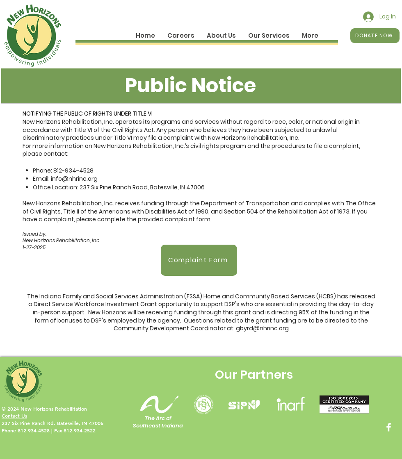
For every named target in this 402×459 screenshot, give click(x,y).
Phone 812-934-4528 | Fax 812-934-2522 (49, 430)
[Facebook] (388, 427)
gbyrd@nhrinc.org (262, 328)
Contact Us (14, 415)
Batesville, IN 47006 (80, 423)
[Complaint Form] (199, 260)
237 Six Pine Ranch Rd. (29, 423)
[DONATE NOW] (375, 35)
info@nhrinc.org (74, 179)
